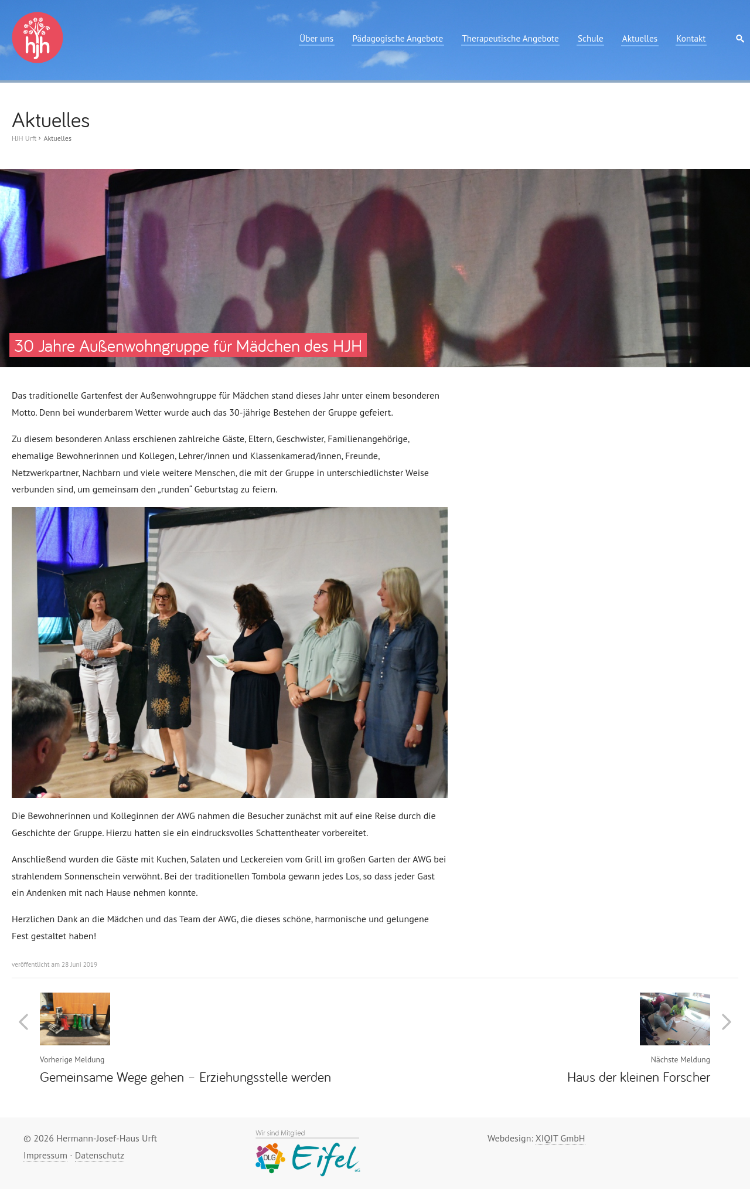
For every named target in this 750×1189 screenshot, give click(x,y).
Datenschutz (99, 1155)
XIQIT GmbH (560, 1138)
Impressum (45, 1155)
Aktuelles (639, 38)
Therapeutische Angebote (510, 38)
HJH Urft (24, 138)
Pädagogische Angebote (397, 38)
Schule (591, 38)
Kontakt (690, 38)
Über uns (316, 38)
